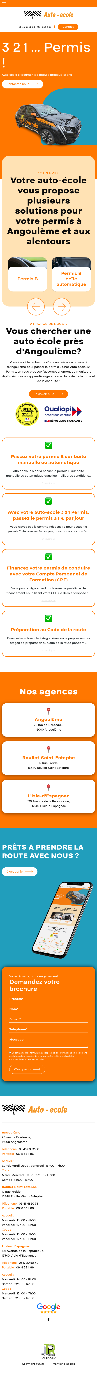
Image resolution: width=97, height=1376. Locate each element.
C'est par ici (15, 871)
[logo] (48, 14)
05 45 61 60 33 (28, 1203)
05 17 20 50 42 (28, 1263)
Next (61, 306)
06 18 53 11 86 (25, 1154)
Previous (35, 306)
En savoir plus (44, 394)
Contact (68, 27)
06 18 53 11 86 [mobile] (44, 27)
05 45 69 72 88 (29, 1149)
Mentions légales (64, 1364)
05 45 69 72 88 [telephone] (27, 27)
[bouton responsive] (4, 3)
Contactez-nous (18, 84)
